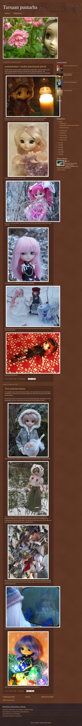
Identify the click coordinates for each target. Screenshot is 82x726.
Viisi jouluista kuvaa (15, 388)
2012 (59, 154)
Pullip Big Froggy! (68, 90)
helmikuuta (62, 139)
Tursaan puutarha (20, 7)
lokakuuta (62, 133)
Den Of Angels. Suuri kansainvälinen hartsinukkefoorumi (15, 711)
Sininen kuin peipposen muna (71, 65)
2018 (59, 121)
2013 (59, 152)
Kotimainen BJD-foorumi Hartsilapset (11, 713)
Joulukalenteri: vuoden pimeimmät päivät (25, 66)
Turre (68, 161)
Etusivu (7, 13)
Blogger (49, 722)
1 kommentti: (21, 691)
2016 (59, 145)
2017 (59, 142)
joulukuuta (62, 123)
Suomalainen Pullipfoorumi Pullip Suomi (11, 716)
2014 (59, 149)
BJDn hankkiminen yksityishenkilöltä (68, 74)
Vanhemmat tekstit (47, 697)
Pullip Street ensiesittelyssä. (70, 82)
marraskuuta (63, 130)
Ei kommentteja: (22, 379)
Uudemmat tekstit (8, 697)
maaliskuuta (63, 137)
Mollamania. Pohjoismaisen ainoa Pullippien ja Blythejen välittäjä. (17, 709)
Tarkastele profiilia (61, 170)
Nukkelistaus (17, 13)
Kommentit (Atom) (10, 700)
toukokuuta (62, 135)
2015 (59, 147)
